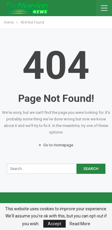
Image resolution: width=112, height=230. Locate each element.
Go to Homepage (56, 145)
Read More (80, 224)
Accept (54, 223)
